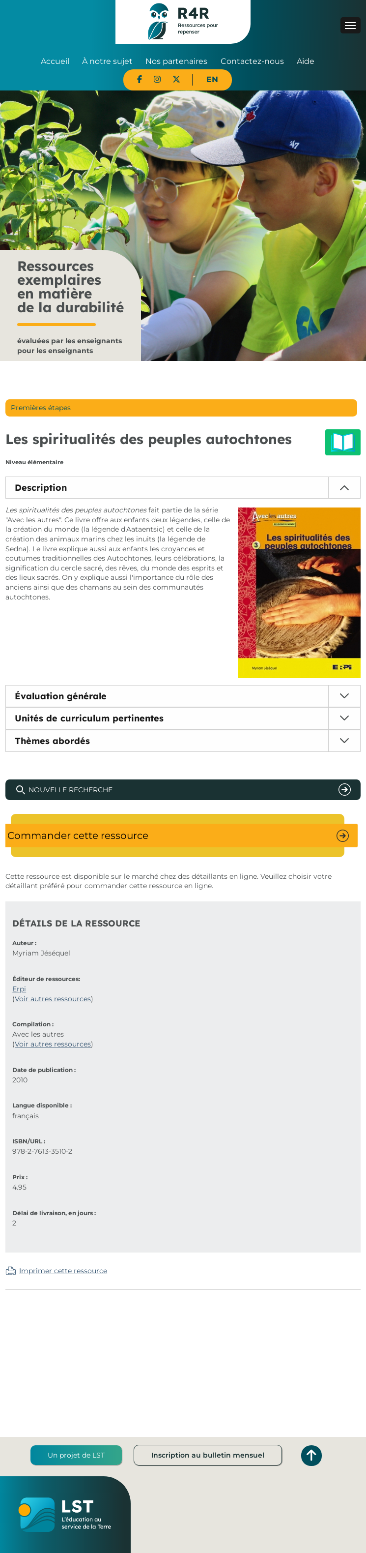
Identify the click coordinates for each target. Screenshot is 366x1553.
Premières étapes (41, 407)
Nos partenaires (176, 61)
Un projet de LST (76, 1455)
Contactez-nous (252, 61)
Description (41, 487)
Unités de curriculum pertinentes (89, 718)
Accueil (55, 61)
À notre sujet (107, 61)
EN (212, 79)
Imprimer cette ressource (63, 1270)
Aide (305, 61)
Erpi (19, 989)
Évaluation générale (61, 696)
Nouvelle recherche (70, 789)
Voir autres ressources (53, 998)
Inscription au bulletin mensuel (207, 1455)
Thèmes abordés (52, 741)
